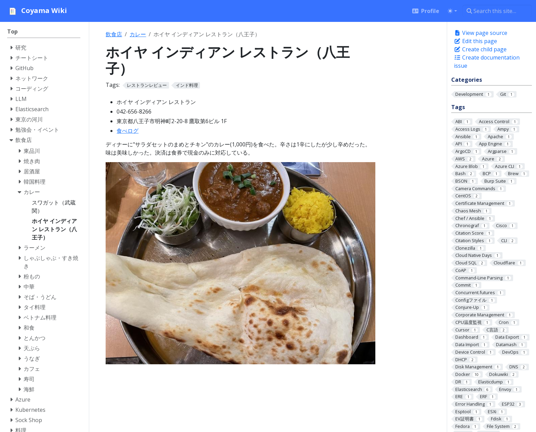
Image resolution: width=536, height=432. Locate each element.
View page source (480, 33)
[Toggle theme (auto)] (452, 11)
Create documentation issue (487, 61)
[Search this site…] (497, 11)
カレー (138, 34)
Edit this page (475, 41)
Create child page (480, 49)
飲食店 (114, 34)
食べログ (127, 130)
